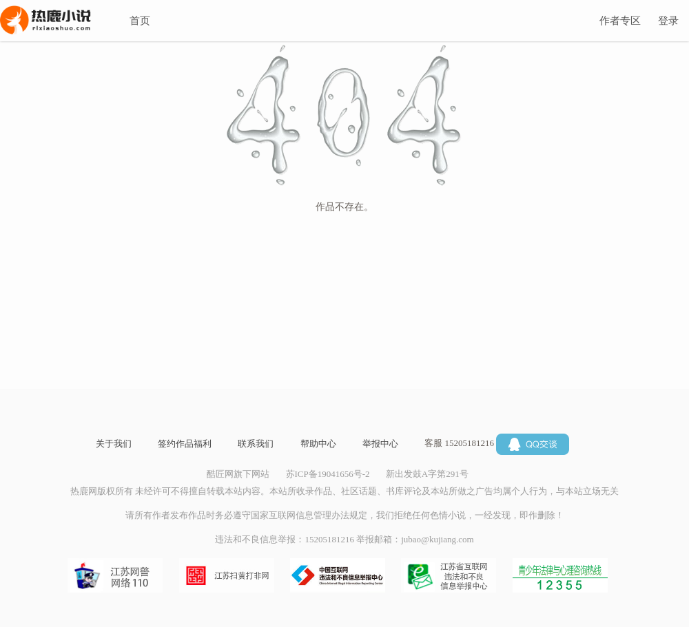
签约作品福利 (185, 443)
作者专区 (620, 20)
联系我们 (256, 443)
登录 (668, 20)
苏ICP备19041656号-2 (328, 474)
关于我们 (114, 443)
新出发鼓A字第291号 (427, 474)
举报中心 (380, 443)
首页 (140, 20)
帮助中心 (318, 443)
